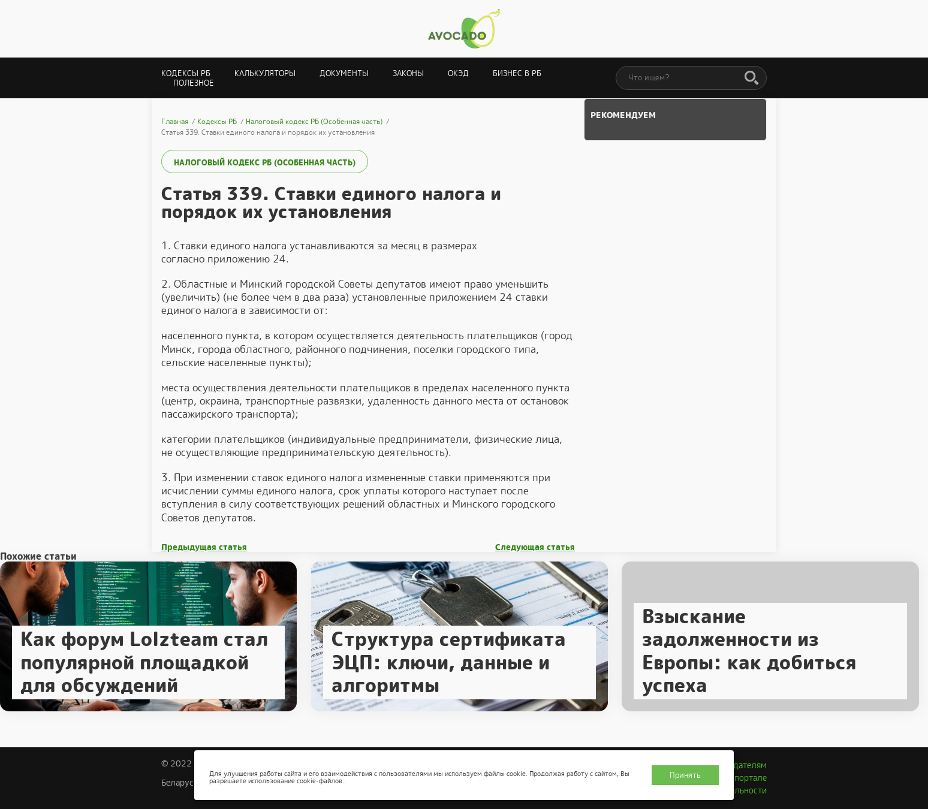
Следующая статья (535, 547)
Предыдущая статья (204, 547)
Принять (685, 775)
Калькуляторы (265, 73)
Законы (408, 73)
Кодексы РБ (185, 73)
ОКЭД (458, 73)
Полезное (193, 83)
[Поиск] (752, 78)
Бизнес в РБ (517, 73)
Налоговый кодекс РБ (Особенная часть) (264, 162)
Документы (344, 73)
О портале (746, 778)
